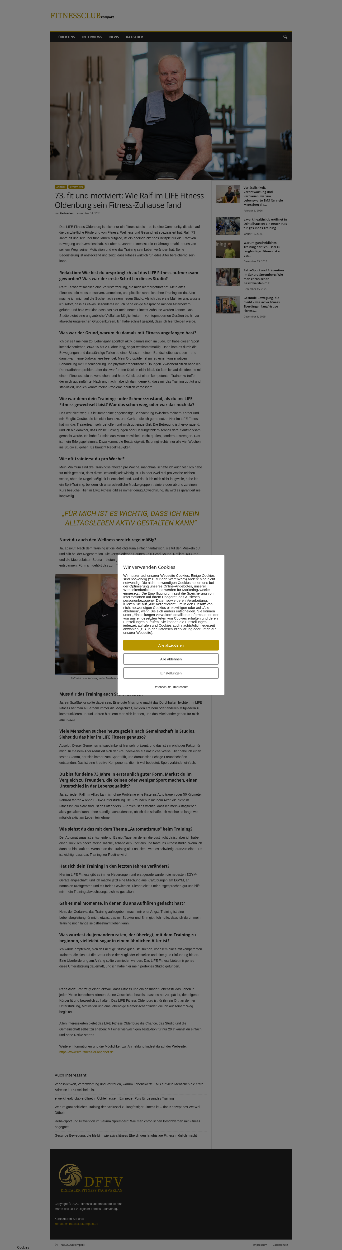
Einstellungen (171, 673)
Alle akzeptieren (171, 645)
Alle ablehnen (171, 659)
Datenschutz (162, 687)
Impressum (180, 687)
